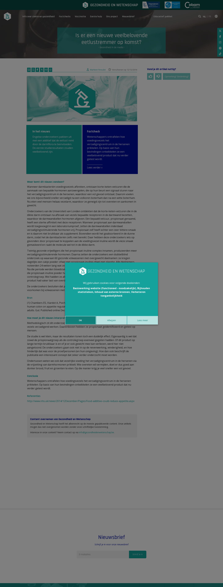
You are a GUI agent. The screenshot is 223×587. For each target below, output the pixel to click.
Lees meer (142, 320)
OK (80, 320)
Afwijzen (111, 320)
